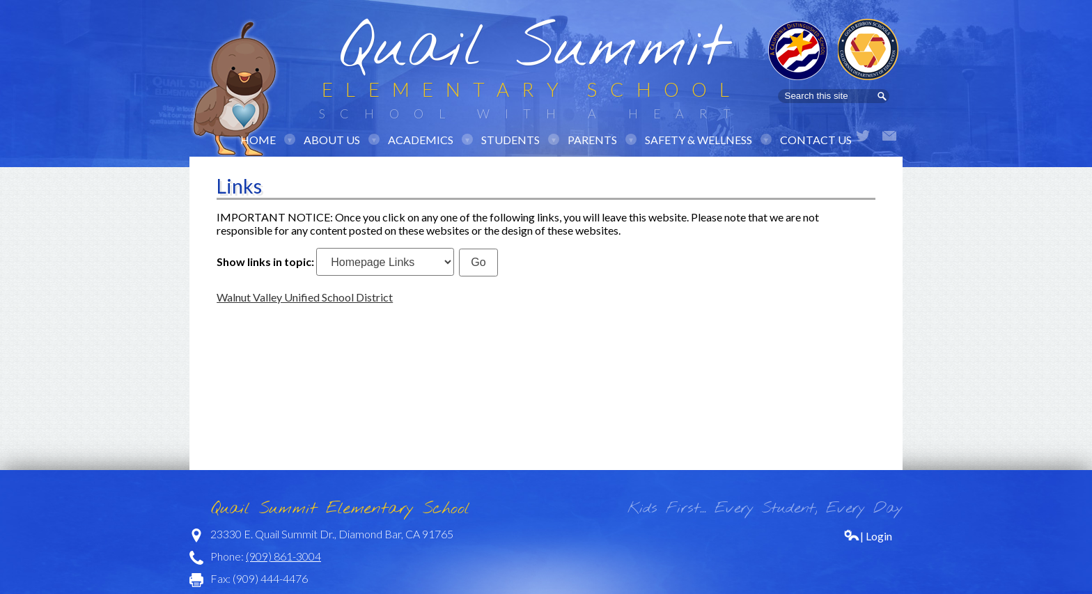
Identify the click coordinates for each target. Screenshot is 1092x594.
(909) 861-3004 (283, 556)
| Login (867, 535)
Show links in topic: (265, 261)
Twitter (863, 136)
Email (889, 136)
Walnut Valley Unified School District (305, 297)
